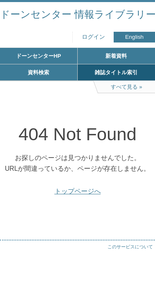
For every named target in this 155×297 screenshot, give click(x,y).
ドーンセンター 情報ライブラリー (77, 14)
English (134, 37)
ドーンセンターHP (38, 56)
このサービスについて (130, 246)
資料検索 (38, 72)
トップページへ (78, 191)
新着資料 (116, 56)
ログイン (93, 37)
